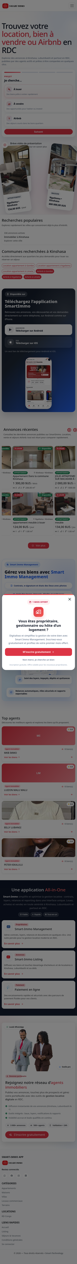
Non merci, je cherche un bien (38, 659)
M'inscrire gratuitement (38, 652)
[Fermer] (69, 599)
